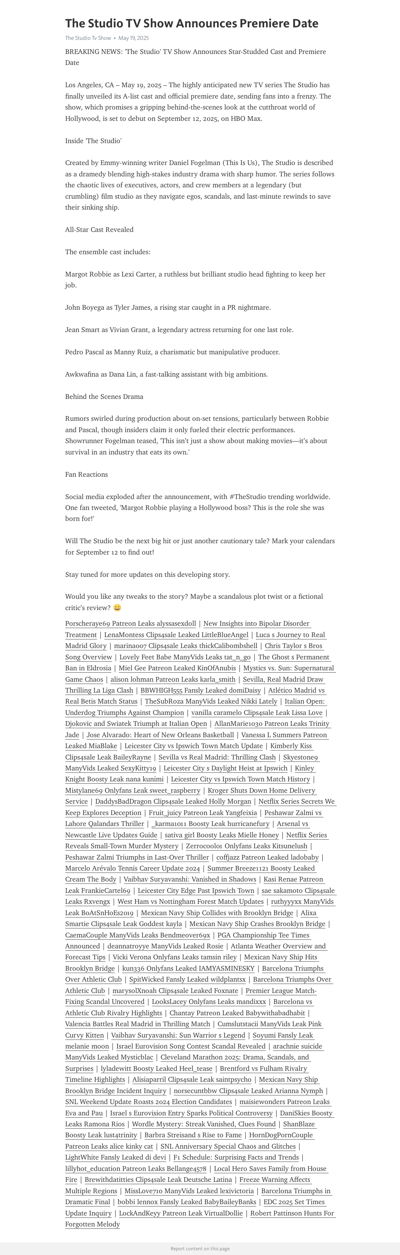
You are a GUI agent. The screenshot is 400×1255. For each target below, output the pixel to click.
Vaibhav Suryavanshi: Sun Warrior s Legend (178, 1035)
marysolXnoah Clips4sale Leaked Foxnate (175, 990)
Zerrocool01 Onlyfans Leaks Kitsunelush (246, 846)
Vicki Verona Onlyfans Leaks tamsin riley (175, 957)
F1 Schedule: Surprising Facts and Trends (236, 1157)
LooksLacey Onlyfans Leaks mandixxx (209, 1001)
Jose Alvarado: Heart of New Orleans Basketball (160, 735)
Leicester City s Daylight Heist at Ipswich (226, 768)
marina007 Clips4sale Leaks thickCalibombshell (185, 645)
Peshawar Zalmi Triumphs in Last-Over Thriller (137, 857)
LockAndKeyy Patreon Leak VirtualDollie (181, 1213)
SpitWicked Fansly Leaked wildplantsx (187, 979)
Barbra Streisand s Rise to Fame (193, 1135)
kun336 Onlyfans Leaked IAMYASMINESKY (188, 968)
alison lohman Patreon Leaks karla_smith (173, 679)
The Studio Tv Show (88, 37)
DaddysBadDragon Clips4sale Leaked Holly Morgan (173, 801)
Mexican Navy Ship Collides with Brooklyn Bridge (217, 912)
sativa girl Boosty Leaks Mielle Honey (222, 835)
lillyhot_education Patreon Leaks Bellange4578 (136, 1168)
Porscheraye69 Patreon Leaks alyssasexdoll (130, 623)
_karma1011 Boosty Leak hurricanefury (211, 823)
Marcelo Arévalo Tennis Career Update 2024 (132, 868)
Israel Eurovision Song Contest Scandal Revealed (191, 1046)
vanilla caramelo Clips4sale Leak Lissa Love (257, 712)
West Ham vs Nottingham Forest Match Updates (191, 901)
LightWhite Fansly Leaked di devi (115, 1157)
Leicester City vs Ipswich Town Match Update (194, 746)
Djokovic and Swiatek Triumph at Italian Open (136, 723)
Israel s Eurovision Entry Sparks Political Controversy (191, 1113)
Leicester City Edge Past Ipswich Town (196, 890)
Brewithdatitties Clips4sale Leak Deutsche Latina (158, 1179)
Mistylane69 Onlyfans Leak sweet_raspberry (132, 790)
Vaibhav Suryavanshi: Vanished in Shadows (190, 879)
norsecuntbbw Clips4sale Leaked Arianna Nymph (248, 1090)
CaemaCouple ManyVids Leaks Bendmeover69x (137, 935)
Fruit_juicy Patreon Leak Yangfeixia (203, 812)
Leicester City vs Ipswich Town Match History (240, 779)
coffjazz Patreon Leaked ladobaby (267, 857)
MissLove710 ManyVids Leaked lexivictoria (189, 1191)
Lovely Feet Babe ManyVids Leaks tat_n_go (185, 657)
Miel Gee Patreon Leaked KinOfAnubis (177, 668)
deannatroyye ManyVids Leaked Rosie (165, 946)
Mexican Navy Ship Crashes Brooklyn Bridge (257, 923)
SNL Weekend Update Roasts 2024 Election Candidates (148, 1101)
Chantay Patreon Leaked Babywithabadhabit (237, 1013)
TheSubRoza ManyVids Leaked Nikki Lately (211, 701)
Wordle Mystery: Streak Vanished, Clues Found (204, 1124)
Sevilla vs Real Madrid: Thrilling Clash (217, 757)
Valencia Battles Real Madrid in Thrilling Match (137, 1024)
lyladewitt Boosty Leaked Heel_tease (156, 1068)
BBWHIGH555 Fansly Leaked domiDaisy (201, 690)
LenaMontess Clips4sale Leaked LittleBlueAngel (176, 634)
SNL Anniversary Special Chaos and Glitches (228, 1146)
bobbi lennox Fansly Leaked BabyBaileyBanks (187, 1202)
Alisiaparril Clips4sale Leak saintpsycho (192, 1079)
